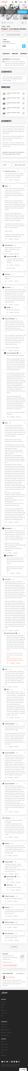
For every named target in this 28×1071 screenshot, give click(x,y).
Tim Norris (7, 274)
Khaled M (7, 843)
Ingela (6, 186)
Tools (2, 1007)
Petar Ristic (8, 579)
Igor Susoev (8, 287)
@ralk (6, 423)
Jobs (2, 1052)
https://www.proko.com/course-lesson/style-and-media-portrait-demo (15, 655)
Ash (7, 307)
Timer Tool (3, 1013)
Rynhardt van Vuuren (10, 171)
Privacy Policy (4, 1044)
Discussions (4, 1024)
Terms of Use (4, 1047)
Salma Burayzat (9, 245)
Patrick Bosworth (11, 633)
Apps (2, 1015)
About (2, 1041)
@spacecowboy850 (9, 318)
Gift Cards (3, 1010)
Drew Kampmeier (9, 933)
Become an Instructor (6, 1032)
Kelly (6, 669)
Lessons (3, 1004)
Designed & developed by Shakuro (9, 1066)
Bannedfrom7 (8, 528)
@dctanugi (7, 818)
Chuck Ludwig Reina (12, 353)
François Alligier (9, 862)
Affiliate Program (5, 1030)
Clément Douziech (9, 896)
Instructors (4, 1027)
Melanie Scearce (11, 256)
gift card (8, 955)
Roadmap (3, 1055)
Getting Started (5, 1035)
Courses (3, 1002)
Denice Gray (10, 885)
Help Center (4, 1049)
